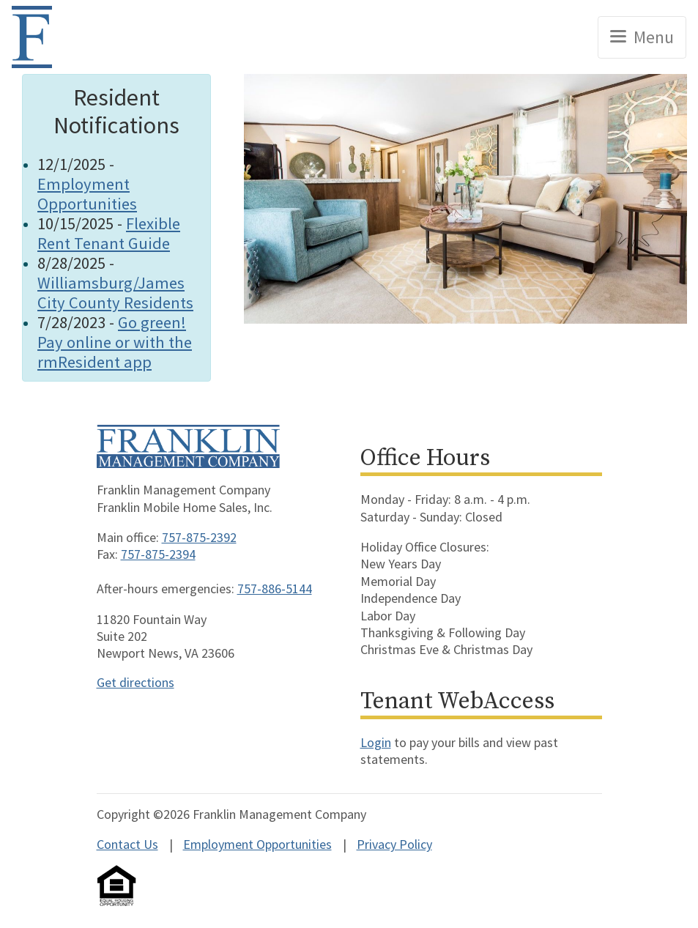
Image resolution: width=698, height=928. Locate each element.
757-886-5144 (274, 588)
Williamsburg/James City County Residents (115, 292)
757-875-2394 (158, 554)
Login (375, 742)
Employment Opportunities (87, 194)
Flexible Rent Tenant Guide (108, 233)
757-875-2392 (199, 537)
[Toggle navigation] (642, 37)
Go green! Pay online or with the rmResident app (114, 342)
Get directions (135, 682)
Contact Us (127, 844)
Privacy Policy (394, 844)
